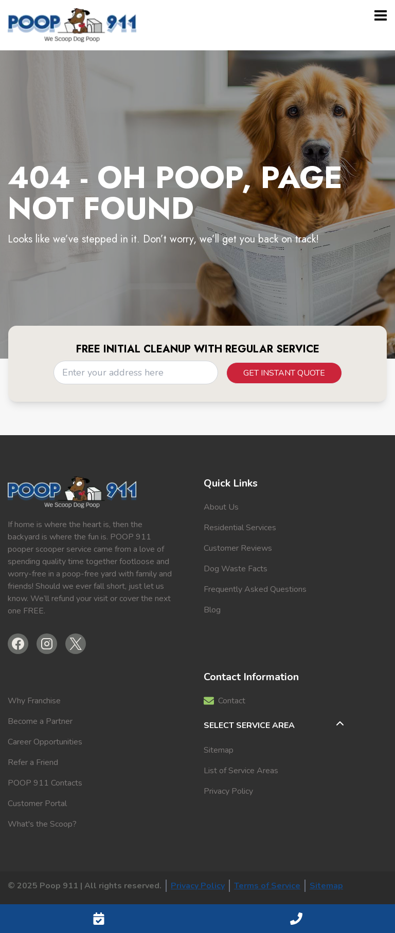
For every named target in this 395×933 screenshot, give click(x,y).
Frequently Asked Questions (255, 589)
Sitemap (219, 750)
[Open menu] (380, 15)
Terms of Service (267, 885)
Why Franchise (34, 700)
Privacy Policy (228, 791)
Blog (212, 609)
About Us (221, 507)
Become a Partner (40, 721)
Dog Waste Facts (235, 568)
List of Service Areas (241, 770)
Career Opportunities (45, 742)
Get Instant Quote (284, 373)
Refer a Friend (33, 762)
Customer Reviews (238, 548)
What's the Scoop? (42, 824)
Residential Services (240, 527)
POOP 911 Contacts (45, 783)
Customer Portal (37, 803)
